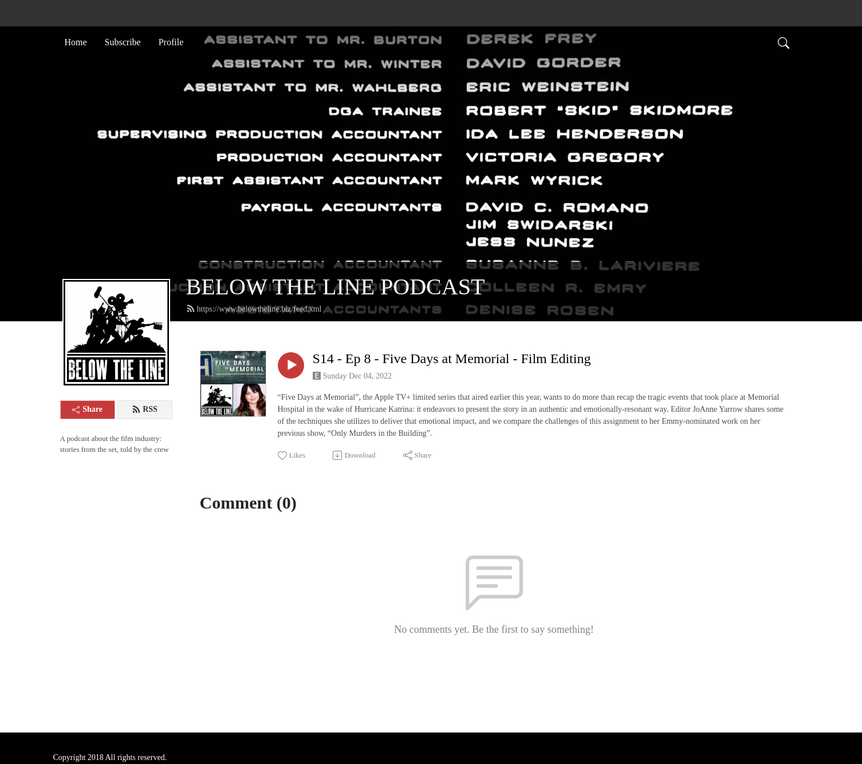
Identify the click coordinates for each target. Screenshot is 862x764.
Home (76, 42)
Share (87, 409)
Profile (171, 42)
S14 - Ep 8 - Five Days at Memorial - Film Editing (452, 358)
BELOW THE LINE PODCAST (335, 287)
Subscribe (123, 42)
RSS (145, 409)
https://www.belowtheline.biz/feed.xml (254, 308)
